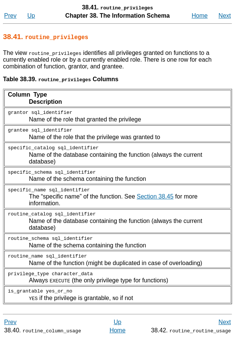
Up (31, 15)
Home (200, 15)
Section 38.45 (155, 196)
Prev (10, 15)
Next (224, 15)
